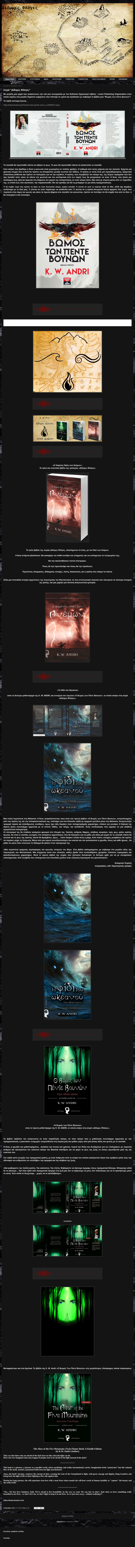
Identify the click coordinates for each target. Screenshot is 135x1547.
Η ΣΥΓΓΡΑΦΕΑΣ (35, 79)
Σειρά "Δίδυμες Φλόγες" (16, 90)
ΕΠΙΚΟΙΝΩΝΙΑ (123, 79)
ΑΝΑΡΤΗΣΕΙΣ (22, 79)
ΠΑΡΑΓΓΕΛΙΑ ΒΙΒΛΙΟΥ (99, 79)
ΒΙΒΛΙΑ (46, 79)
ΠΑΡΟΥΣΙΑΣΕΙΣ (57, 79)
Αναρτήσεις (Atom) (72, 1521)
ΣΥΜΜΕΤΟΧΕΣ (70, 79)
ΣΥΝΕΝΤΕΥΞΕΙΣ (83, 79)
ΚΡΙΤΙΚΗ (112, 79)
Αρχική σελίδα (9, 79)
